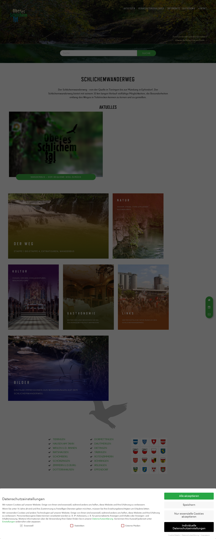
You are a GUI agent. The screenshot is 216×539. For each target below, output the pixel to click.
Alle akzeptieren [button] (189, 496)
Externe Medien (130, 525)
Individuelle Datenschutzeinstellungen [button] (189, 527)
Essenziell (26, 525)
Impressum (205, 535)
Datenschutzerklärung (102, 518)
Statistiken (77, 525)
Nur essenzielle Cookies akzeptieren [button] (189, 515)
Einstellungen (8, 521)
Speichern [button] (189, 505)
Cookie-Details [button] (174, 535)
